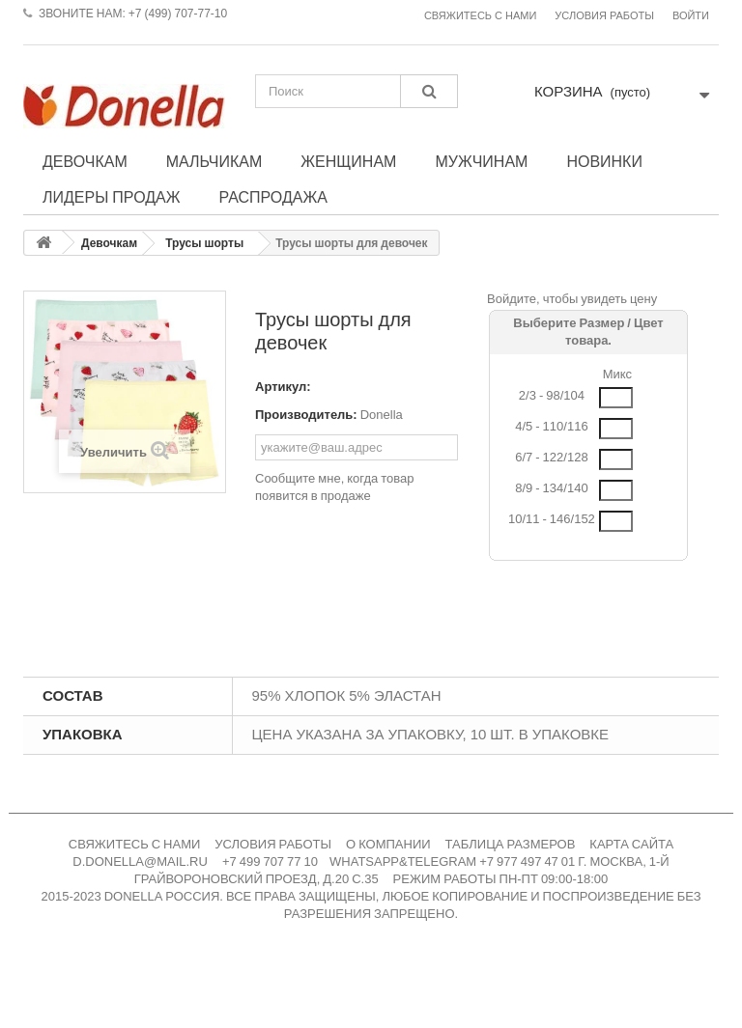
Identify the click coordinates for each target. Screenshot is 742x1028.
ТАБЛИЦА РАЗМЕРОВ (510, 844)
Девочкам (85, 161)
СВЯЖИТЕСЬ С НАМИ (135, 844)
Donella (381, 414)
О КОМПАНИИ (388, 844)
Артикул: (283, 386)
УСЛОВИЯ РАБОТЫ (272, 844)
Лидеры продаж (112, 197)
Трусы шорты (204, 243)
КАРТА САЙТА (631, 844)
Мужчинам (481, 161)
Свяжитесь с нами (480, 16)
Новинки (604, 161)
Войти (690, 16)
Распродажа (273, 197)
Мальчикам (214, 161)
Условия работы (604, 16)
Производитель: (306, 414)
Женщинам (348, 161)
